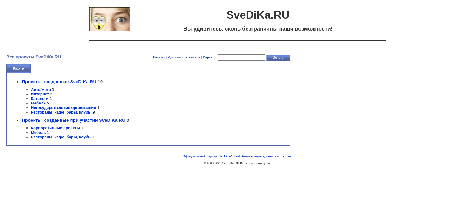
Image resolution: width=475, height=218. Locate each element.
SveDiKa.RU (230, 163)
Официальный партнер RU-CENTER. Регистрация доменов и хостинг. (238, 156)
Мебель (38, 103)
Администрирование (184, 57)
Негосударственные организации (63, 107)
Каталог (159, 57)
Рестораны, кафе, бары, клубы (61, 112)
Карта (207, 57)
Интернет (40, 94)
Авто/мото (41, 89)
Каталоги (39, 98)
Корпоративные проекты (55, 128)
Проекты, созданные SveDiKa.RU (59, 81)
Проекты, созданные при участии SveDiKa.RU (73, 120)
